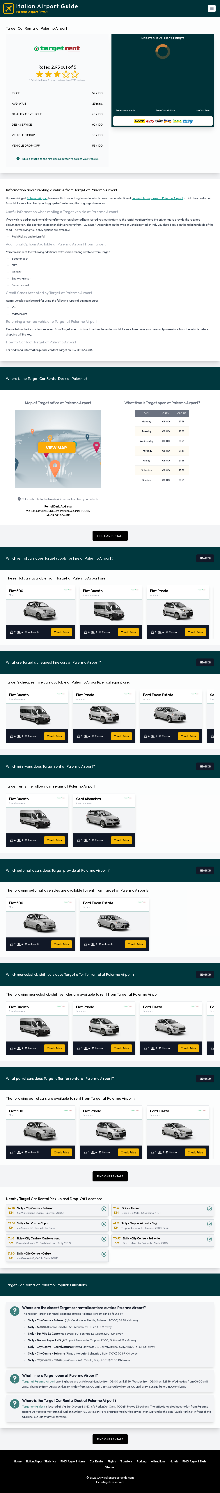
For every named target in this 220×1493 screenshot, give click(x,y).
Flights (112, 1461)
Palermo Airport (37, 198)
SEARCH (205, 558)
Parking (141, 1461)
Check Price (61, 632)
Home (18, 1461)
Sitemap (110, 1467)
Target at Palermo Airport (38, 1381)
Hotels (174, 1461)
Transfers (126, 1461)
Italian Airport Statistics (41, 1461)
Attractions (158, 1461)
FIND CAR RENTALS (110, 536)
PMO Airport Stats (194, 1461)
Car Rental (96, 1461)
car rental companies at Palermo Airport (157, 198)
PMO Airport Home (72, 1461)
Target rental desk (33, 1406)
